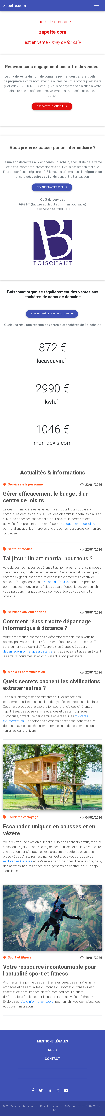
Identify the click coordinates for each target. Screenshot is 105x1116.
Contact (52, 1059)
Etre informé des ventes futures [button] (52, 313)
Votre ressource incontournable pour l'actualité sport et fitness (49, 970)
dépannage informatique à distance (28, 651)
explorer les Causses (17, 861)
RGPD (52, 1050)
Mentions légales (52, 1041)
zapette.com (52, 32)
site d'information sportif (37, 1001)
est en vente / (52, 42)
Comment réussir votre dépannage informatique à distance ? (47, 625)
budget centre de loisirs (79, 524)
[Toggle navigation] (96, 5)
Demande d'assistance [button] (52, 187)
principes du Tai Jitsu (55, 582)
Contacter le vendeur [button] (52, 106)
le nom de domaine (52, 21)
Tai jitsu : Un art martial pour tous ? (48, 558)
